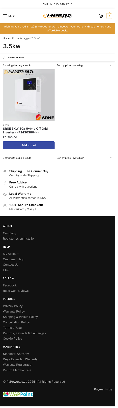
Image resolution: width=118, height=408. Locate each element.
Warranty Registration (18, 364)
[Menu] (9, 16)
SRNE (6, 124)
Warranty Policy (14, 311)
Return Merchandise (17, 370)
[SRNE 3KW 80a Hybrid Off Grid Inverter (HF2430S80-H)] (29, 95)
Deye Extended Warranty (20, 359)
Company (9, 233)
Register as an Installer (19, 238)
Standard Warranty (16, 354)
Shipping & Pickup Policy (20, 317)
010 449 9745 (63, 4)
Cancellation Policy (16, 322)
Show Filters (13, 57)
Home (6, 38)
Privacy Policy (13, 306)
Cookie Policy (12, 338)
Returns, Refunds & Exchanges (24, 333)
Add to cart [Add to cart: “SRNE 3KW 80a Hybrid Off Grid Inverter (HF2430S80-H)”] (28, 145)
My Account (11, 254)
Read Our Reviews (16, 291)
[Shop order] (84, 65)
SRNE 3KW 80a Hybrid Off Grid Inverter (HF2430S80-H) (25, 130)
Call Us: (48, 4)
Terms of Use (12, 328)
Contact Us (10, 264)
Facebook (10, 285)
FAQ (5, 270)
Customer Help (13, 259)
